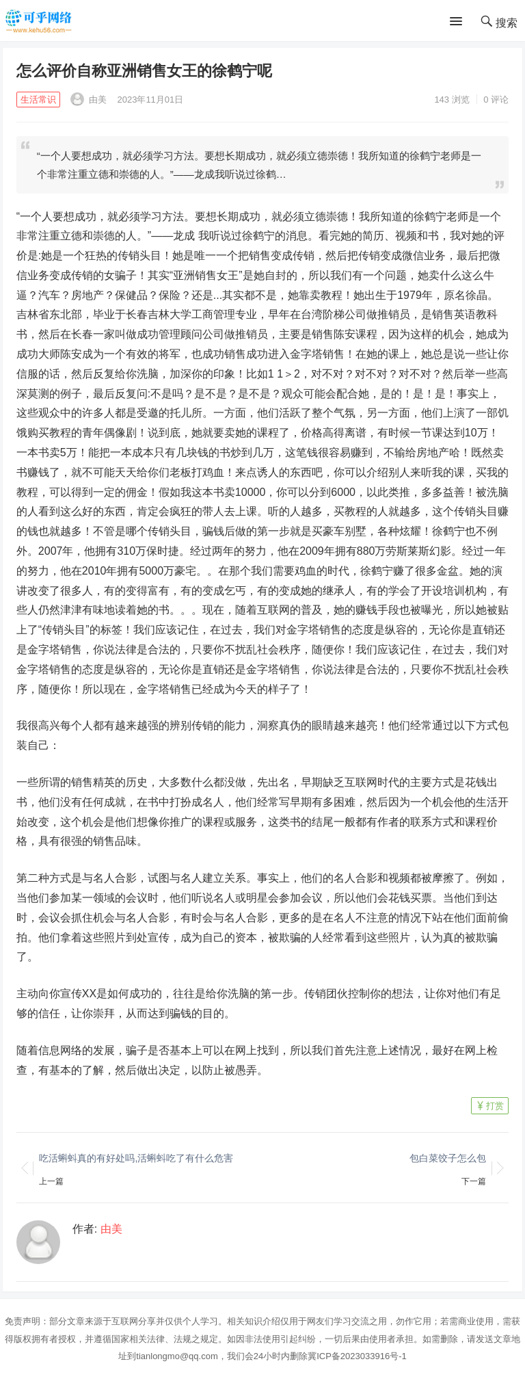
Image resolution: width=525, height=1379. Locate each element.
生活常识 (38, 99)
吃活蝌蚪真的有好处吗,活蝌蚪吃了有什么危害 (136, 1158)
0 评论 (496, 99)
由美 (88, 99)
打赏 (495, 1106)
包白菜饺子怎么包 (447, 1158)
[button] (459, 22)
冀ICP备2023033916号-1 (357, 1356)
